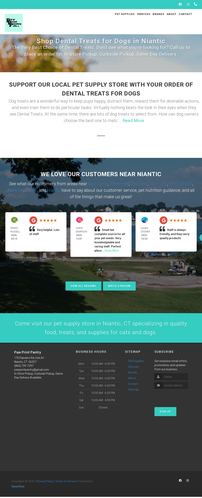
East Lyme (98, 183)
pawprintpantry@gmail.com (31, 370)
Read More (133, 120)
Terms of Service (65, 482)
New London (180, 183)
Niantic (54, 190)
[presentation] (175, 397)
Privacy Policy (44, 482)
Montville (158, 183)
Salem (31, 190)
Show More (112, 250)
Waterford (119, 183)
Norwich (15, 190)
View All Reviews (83, 285)
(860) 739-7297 (24, 366)
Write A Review (119, 285)
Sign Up (165, 412)
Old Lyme (139, 183)
